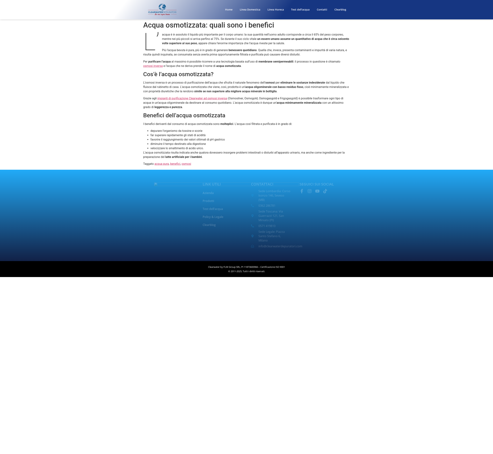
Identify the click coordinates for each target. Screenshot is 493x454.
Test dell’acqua (300, 9)
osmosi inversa (153, 66)
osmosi (186, 164)
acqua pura (161, 164)
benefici (175, 164)
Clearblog (340, 9)
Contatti (322, 9)
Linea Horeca (276, 9)
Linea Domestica (250, 9)
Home (229, 9)
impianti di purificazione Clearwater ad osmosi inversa (192, 98)
